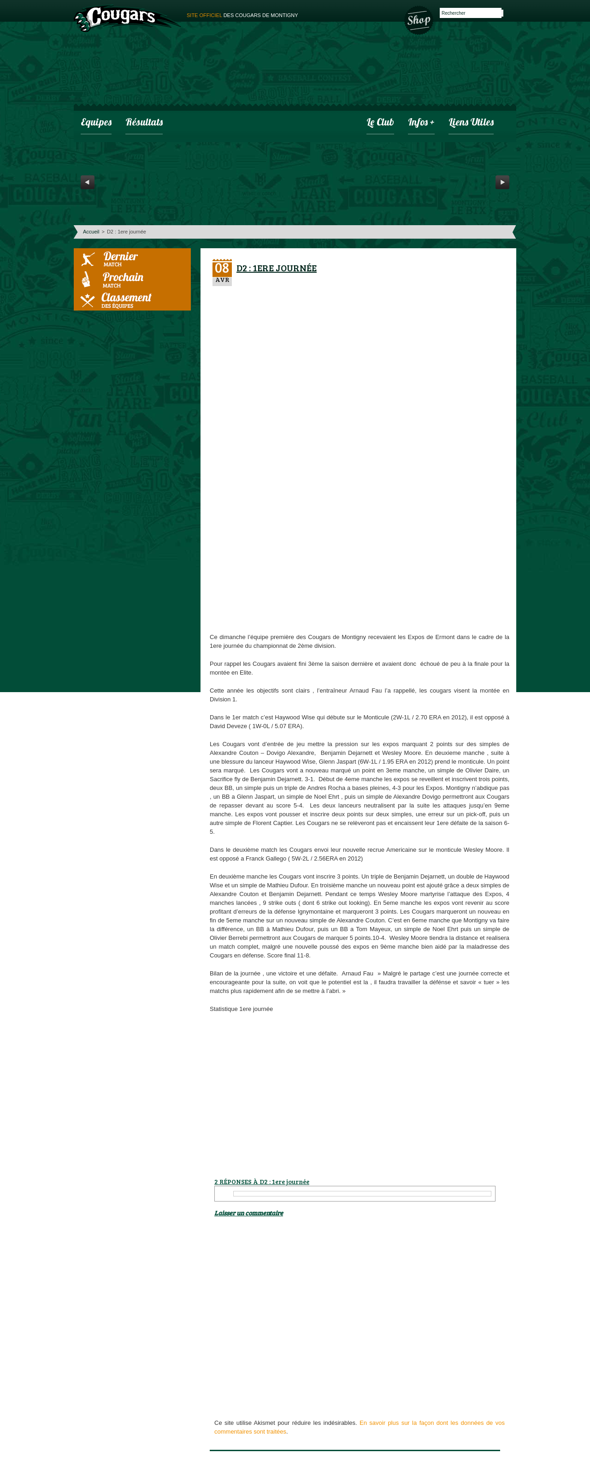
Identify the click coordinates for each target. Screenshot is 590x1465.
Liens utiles (471, 123)
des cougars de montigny (242, 15)
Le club (380, 123)
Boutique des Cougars (419, 19)
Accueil (91, 231)
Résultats (144, 123)
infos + (421, 123)
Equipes (96, 123)
